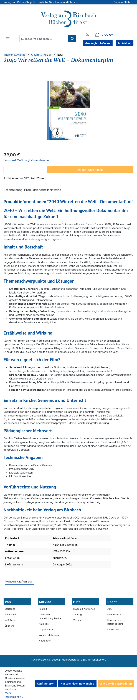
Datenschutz (114, 614)
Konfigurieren (45, 683)
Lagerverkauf (46, 629)
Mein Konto (11, 614)
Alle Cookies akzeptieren (116, 683)
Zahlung (77, 614)
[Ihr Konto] (87, 34)
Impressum (113, 629)
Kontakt (43, 609)
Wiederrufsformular (49, 635)
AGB (109, 609)
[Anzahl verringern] (7, 169)
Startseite (10, 609)
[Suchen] (72, 38)
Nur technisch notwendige (77, 683)
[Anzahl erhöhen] (42, 169)
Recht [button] (112, 602)
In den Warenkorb (90, 170)
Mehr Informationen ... (14, 694)
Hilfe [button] (76, 602)
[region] (68, 110)
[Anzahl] (25, 169)
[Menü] (8, 38)
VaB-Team (10, 620)
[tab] (13, 190)
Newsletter (45, 640)
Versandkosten (96, 659)
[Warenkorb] (104, 34)
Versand (77, 620)
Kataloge (44, 623)
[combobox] (43, 38)
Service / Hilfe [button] (122, 2)
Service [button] (45, 602)
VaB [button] (8, 602)
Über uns (9, 625)
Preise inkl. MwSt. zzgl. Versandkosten (26, 160)
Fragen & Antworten (84, 609)
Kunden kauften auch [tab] (19, 581)
